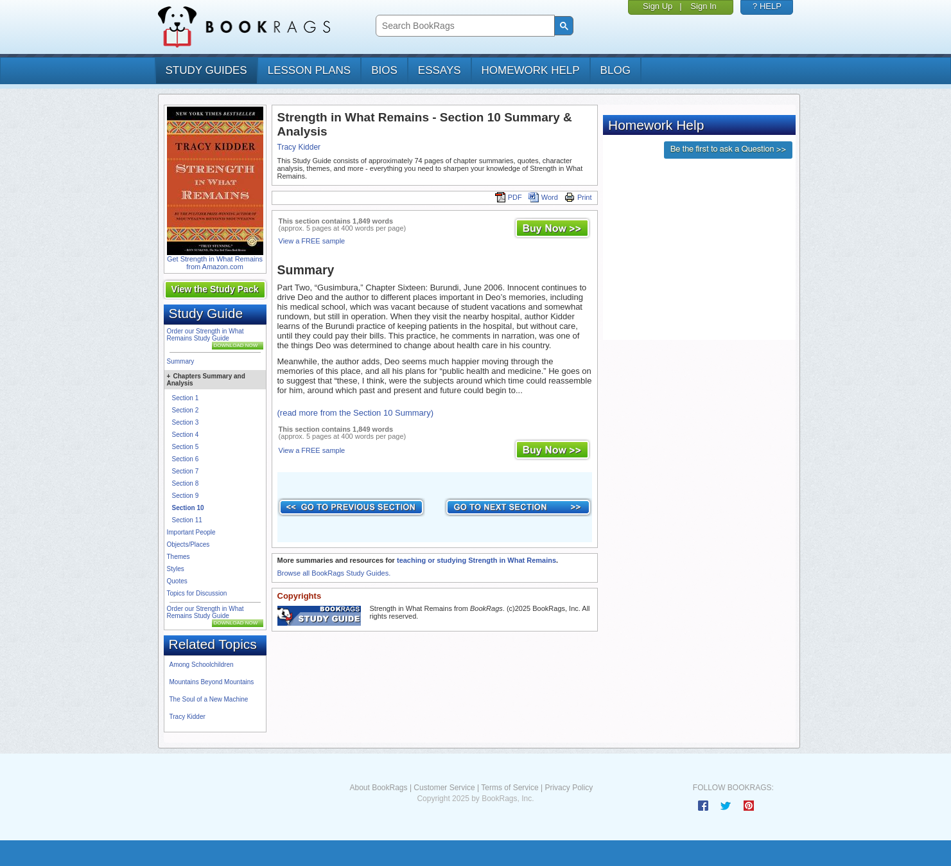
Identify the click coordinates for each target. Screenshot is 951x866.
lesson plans (309, 70)
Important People (191, 532)
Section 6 (185, 459)
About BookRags (378, 787)
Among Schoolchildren (202, 664)
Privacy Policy (569, 787)
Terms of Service (509, 787)
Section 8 (185, 483)
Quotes (177, 581)
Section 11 (187, 520)
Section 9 (185, 495)
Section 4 (185, 434)
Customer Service (444, 787)
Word (543, 197)
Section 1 (185, 398)
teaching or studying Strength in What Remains (476, 560)
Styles (175, 568)
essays (439, 70)
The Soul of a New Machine (209, 699)
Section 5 (185, 446)
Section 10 (188, 507)
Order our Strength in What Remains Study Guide (205, 335)
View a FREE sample (312, 241)
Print (578, 197)
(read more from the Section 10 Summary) (355, 413)
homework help (531, 70)
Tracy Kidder (187, 716)
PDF (508, 197)
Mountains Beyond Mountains (212, 681)
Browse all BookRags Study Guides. (334, 573)
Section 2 (185, 410)
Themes (178, 556)
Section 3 (185, 422)
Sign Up (657, 6)
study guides (206, 70)
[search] (464, 26)
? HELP (767, 6)
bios (384, 70)
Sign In (703, 6)
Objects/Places (188, 544)
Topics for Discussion (197, 593)
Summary (181, 361)
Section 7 (185, 471)
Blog (615, 70)
